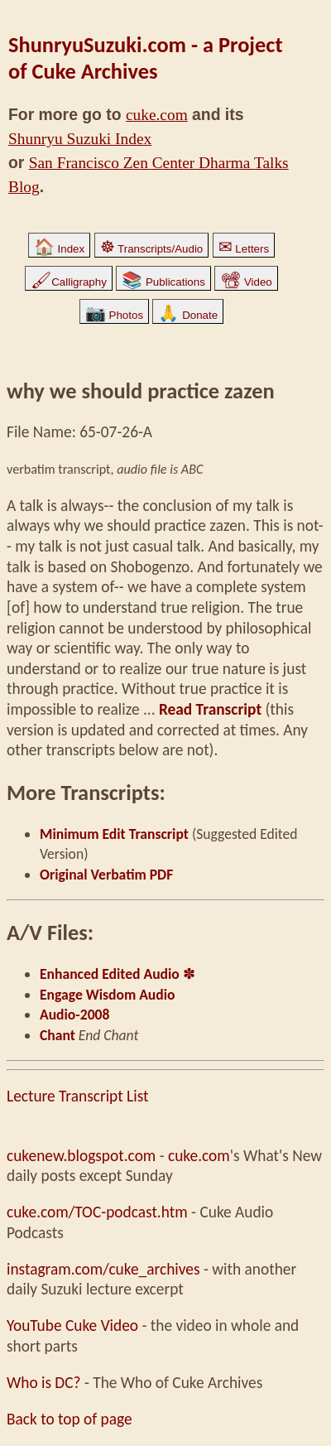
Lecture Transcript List (77, 1096)
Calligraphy (69, 282)
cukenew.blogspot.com (81, 1155)
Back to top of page (69, 1419)
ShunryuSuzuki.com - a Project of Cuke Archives (145, 57)
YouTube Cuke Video (72, 1325)
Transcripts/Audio (152, 249)
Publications (163, 282)
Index (59, 249)
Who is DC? (44, 1382)
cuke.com (157, 114)
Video (246, 282)
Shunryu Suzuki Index (79, 138)
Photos (114, 315)
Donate (188, 315)
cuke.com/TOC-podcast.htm (97, 1212)
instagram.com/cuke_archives (103, 1269)
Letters (243, 249)
